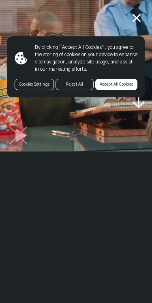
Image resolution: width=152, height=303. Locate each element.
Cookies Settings (34, 84)
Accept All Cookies (116, 84)
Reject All (74, 84)
